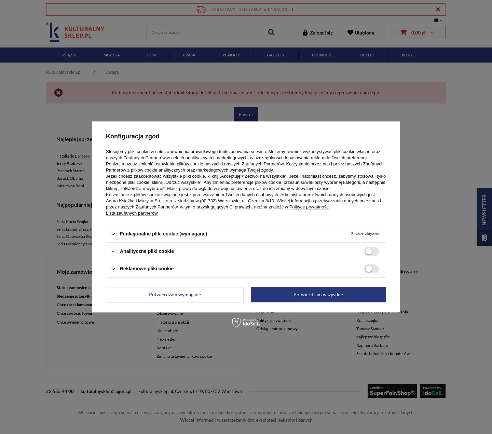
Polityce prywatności (309, 206)
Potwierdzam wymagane (175, 294)
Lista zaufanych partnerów (132, 213)
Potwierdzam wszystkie (318, 294)
